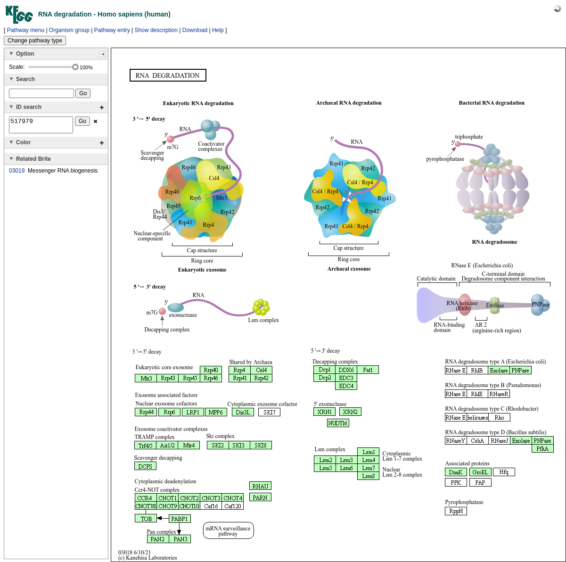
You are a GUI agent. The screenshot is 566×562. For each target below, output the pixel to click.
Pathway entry (112, 30)
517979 (41, 126)
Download (194, 30)
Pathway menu (25, 30)
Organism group (69, 30)
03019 (17, 173)
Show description (156, 30)
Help (218, 30)
